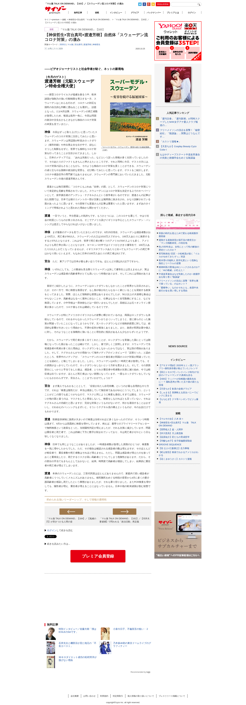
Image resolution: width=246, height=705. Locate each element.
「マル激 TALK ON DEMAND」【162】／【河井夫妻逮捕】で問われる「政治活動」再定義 (124, 520)
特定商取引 (118, 696)
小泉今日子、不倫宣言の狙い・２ (130, 629)
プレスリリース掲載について (172, 696)
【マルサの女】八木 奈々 (171, 419)
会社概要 (75, 696)
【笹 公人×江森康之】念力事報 (174, 448)
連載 (97, 12)
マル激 (70, 44)
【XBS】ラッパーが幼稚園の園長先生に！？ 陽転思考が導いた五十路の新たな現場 (179, 382)
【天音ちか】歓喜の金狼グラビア (175, 388)
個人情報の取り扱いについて (141, 696)
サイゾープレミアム (56, 9)
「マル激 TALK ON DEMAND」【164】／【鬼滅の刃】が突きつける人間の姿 (71, 520)
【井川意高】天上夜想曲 (171, 433)
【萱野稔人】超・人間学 (171, 429)
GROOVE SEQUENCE (170, 444)
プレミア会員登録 (98, 556)
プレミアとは (173, 12)
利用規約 (104, 696)
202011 (63, 44)
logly (148, 672)
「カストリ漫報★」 (170, 141)
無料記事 (78, 12)
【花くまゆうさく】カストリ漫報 (175, 459)
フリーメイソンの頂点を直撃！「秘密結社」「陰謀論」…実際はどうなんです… (180, 133)
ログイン (51, 530)
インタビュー (116, 12)
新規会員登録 (162, 4)
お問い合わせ (89, 696)
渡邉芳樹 (87, 44)
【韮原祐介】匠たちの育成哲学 (174, 437)
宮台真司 (78, 44)
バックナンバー (154, 12)
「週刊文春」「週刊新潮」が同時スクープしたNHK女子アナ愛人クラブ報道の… (180, 121)
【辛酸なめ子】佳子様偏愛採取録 (175, 440)
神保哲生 (96, 44)
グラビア (135, 12)
